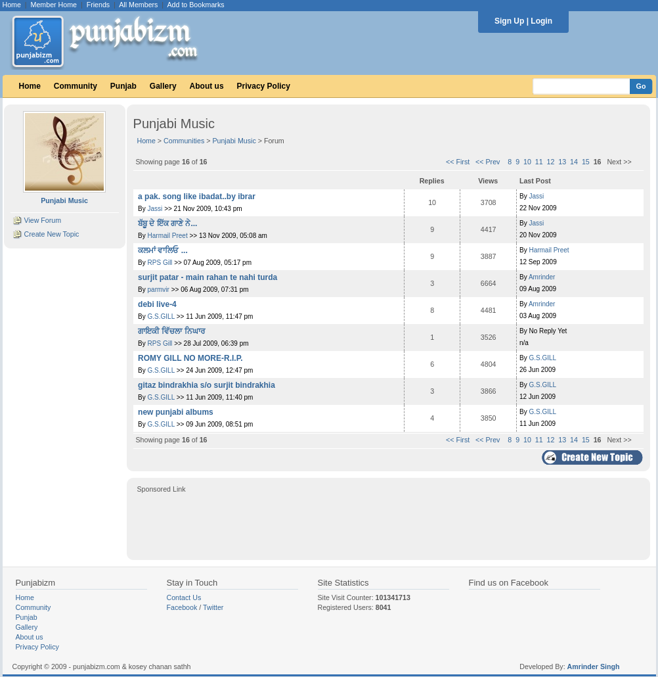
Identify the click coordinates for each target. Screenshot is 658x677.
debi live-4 (157, 304)
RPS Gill (160, 262)
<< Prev (487, 162)
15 (586, 162)
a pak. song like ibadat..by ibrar (196, 196)
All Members (138, 5)
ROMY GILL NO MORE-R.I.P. (190, 358)
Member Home (54, 5)
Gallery (163, 86)
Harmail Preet (168, 235)
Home (12, 5)
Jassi (155, 208)
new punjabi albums (175, 412)
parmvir (158, 289)
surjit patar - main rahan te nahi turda (207, 277)
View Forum (42, 220)
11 (539, 162)
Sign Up (509, 21)
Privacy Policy (263, 86)
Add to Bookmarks (195, 5)
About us (207, 86)
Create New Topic (51, 234)
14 (574, 162)
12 (551, 162)
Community (75, 86)
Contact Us (184, 597)
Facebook (182, 607)
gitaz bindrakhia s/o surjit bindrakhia (206, 385)
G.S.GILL (161, 316)
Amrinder (542, 277)
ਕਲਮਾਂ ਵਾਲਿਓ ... (163, 250)
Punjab (123, 86)
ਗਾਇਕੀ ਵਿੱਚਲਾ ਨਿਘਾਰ (171, 331)
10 (527, 162)
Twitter (213, 607)
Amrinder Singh (593, 666)
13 (562, 162)
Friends (98, 5)
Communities (184, 141)
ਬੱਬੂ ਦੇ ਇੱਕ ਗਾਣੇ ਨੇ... (167, 223)
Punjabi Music (233, 141)
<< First (458, 162)
